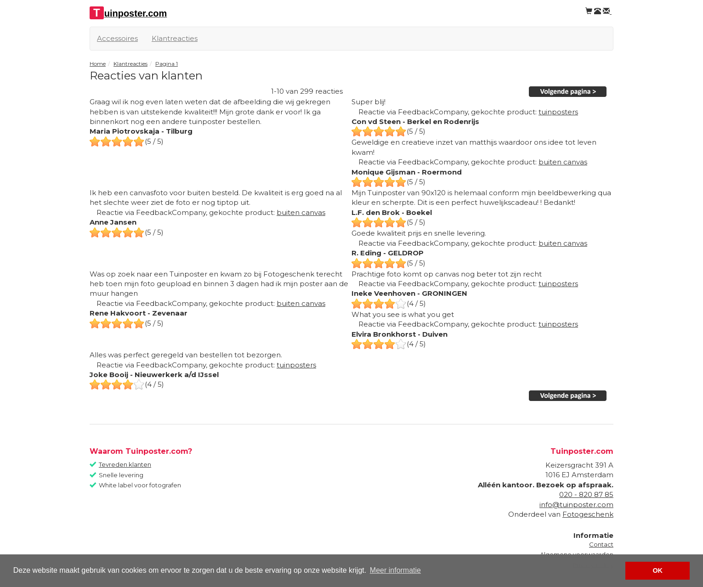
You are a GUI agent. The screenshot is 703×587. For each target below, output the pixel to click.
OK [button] (657, 570)
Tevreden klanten (125, 464)
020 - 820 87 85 (586, 494)
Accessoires (117, 38)
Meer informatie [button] (395, 570)
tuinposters (558, 111)
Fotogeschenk (587, 514)
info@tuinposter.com (576, 504)
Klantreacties (175, 38)
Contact (601, 544)
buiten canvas (563, 162)
